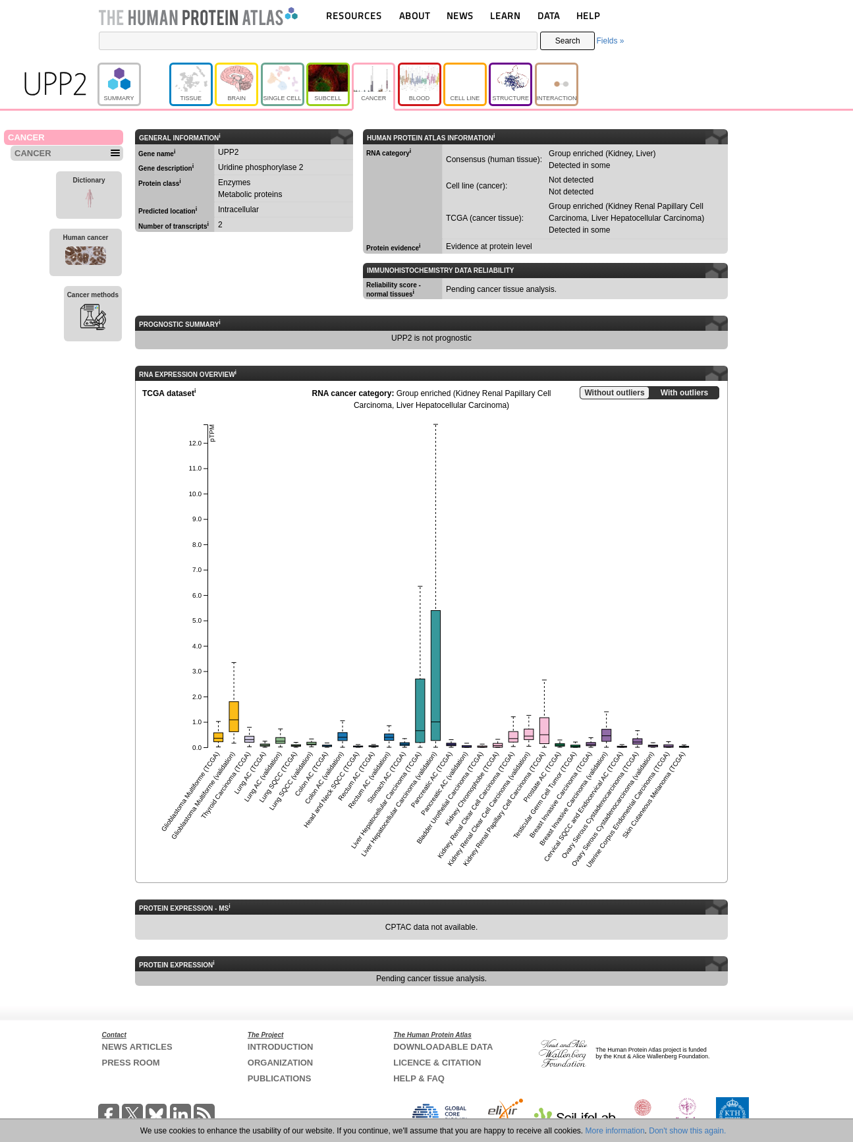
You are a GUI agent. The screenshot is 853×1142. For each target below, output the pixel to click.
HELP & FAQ (419, 1078)
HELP (588, 15)
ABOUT (414, 15)
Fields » (610, 40)
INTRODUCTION (281, 1047)
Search (567, 40)
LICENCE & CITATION (437, 1063)
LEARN (505, 15)
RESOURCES (354, 15)
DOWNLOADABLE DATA (443, 1047)
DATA (548, 15)
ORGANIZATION (280, 1063)
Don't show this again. (687, 1130)
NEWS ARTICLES (137, 1047)
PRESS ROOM (131, 1063)
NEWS (460, 15)
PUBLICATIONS (280, 1078)
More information (615, 1130)
